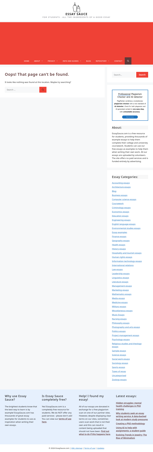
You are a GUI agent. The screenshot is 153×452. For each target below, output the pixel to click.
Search (142, 74)
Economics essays (120, 211)
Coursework (118, 203)
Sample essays (119, 350)
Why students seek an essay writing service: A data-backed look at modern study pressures (132, 416)
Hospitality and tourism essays (126, 253)
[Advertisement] (76, 39)
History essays (119, 248)
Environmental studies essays (126, 228)
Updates (100, 448)
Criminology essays (121, 207)
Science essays (119, 354)
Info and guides (73, 61)
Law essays (117, 269)
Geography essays (121, 240)
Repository (104, 61)
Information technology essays (127, 261)
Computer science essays (124, 199)
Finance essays (119, 236)
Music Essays (118, 314)
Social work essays (121, 359)
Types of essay (119, 371)
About (39, 61)
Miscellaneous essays (122, 310)
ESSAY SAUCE (77, 14)
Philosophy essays (121, 323)
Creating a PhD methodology (130, 423)
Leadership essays (121, 273)
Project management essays (125, 335)
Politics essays (119, 331)
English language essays (124, 224)
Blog (88, 61)
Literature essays (120, 281)
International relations (123, 265)
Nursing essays (119, 318)
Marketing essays (120, 290)
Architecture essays (121, 187)
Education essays (120, 215)
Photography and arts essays (126, 327)
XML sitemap (76, 448)
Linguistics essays (120, 277)
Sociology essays (120, 363)
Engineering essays (121, 220)
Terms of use (89, 448)
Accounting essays (121, 182)
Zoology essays (119, 379)
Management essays (122, 285)
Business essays (119, 195)
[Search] (42, 90)
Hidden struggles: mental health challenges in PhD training (128, 406)
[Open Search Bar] (128, 61)
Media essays (118, 298)
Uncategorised (119, 375)
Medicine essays (120, 302)
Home (26, 61)
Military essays (119, 306)
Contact (118, 61)
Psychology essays (121, 339)
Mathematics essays (121, 294)
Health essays (118, 244)
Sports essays (118, 367)
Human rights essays (122, 257)
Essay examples (119, 232)
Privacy (54, 61)
